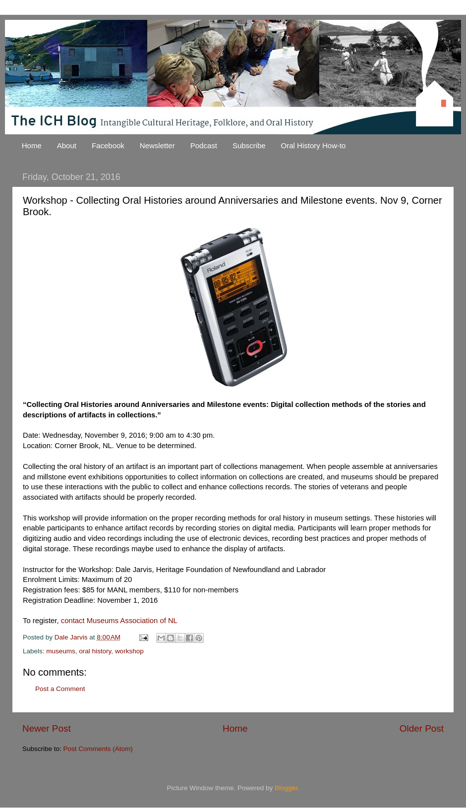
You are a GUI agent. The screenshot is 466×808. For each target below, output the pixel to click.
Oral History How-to (313, 145)
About (66, 145)
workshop (129, 651)
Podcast (203, 145)
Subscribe (249, 145)
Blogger (286, 788)
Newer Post (46, 728)
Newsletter (157, 145)
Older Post (422, 728)
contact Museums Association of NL (119, 621)
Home (32, 145)
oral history (95, 651)
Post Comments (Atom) (98, 748)
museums (60, 651)
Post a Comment (60, 689)
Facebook (108, 145)
